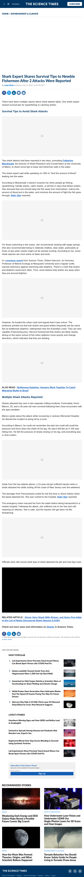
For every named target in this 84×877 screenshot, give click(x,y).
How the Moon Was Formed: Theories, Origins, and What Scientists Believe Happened (17, 857)
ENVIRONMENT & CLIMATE (24, 13)
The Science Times (42, 4)
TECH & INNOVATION (52, 812)
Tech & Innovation (8, 875)
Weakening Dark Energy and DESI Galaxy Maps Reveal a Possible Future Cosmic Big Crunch (20, 818)
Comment (19, 93)
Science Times (7, 639)
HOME (5, 13)
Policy (47, 875)
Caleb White (9, 85)
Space (54, 875)
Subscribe (74, 4)
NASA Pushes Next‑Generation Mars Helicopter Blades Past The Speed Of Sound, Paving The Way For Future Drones (36, 694)
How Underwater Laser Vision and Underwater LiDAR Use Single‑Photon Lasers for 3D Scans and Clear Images (62, 819)
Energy (40, 875)
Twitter (9, 93)
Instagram (80, 871)
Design (19, 875)
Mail (24, 93)
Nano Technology (30, 875)
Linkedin (14, 93)
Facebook (4, 93)
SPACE (4, 812)
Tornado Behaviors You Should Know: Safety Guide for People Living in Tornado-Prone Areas (60, 857)
